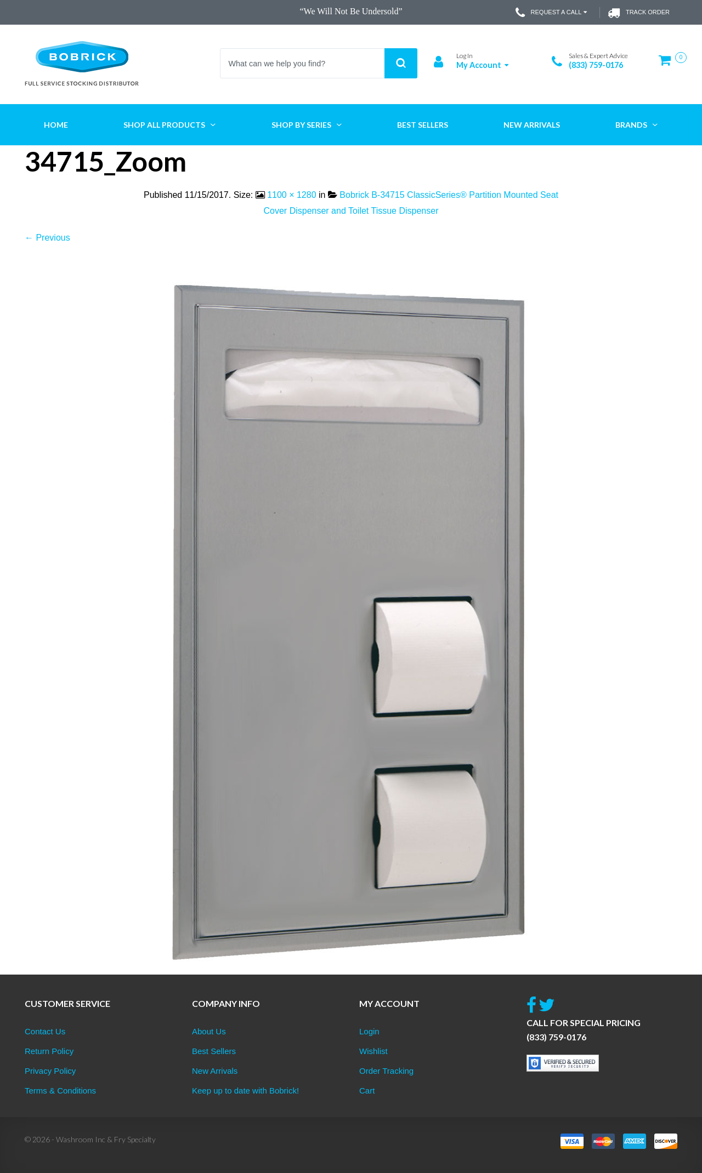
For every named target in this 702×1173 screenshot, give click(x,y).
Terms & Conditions (60, 1090)
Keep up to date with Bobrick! (245, 1090)
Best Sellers (214, 1051)
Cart (367, 1090)
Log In (464, 56)
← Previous (47, 237)
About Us (209, 1031)
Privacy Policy (50, 1070)
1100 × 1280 (291, 195)
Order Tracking (386, 1070)
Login (369, 1031)
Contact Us (45, 1031)
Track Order (639, 13)
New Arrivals (214, 1070)
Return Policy (49, 1051)
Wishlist (373, 1051)
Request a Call (553, 13)
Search (400, 63)
